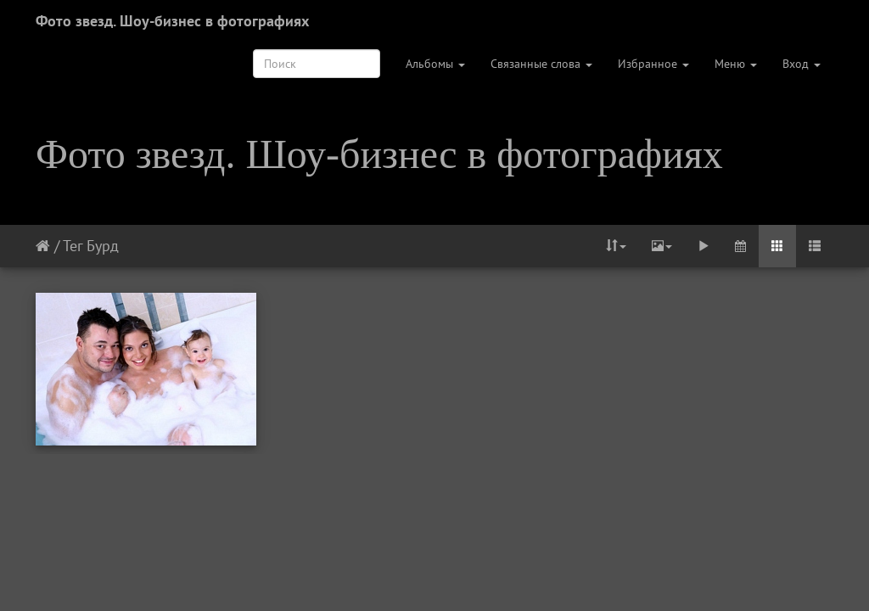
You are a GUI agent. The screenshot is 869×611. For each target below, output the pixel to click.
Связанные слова (541, 63)
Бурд (103, 245)
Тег (72, 245)
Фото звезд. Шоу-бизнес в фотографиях (172, 21)
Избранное (653, 63)
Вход (801, 63)
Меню (736, 63)
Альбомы (435, 63)
